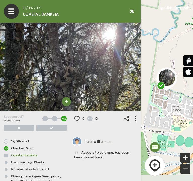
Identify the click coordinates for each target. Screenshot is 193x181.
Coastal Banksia (24, 155)
